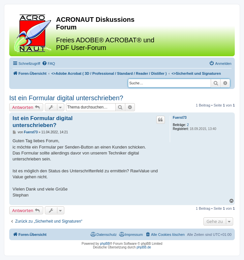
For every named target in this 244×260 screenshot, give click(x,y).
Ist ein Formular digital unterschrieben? (66, 98)
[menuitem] (48, 63)
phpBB (105, 243)
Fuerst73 (180, 117)
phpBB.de (144, 247)
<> (109, 73)
